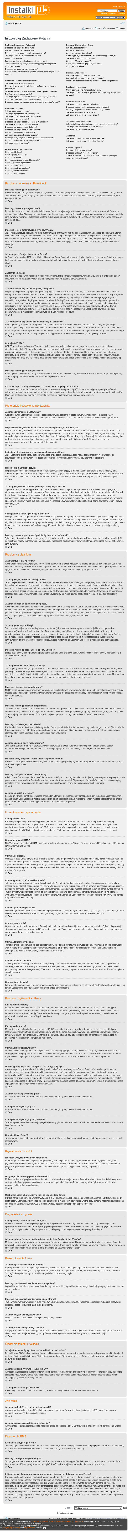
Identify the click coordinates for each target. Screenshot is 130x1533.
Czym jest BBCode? (13, 152)
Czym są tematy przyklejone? (17, 168)
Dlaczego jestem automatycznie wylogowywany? (25, 53)
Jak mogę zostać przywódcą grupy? (81, 58)
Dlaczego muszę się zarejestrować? (20, 50)
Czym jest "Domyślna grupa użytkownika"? (84, 64)
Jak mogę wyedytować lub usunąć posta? (22, 114)
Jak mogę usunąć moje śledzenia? (80, 129)
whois (50, 1483)
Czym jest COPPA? (13, 66)
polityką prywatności (11, 1528)
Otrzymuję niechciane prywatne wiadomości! (84, 78)
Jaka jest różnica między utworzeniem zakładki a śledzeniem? (92, 124)
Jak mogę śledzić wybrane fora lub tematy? (84, 127)
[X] (44, 1528)
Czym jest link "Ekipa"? (75, 66)
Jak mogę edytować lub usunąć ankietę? (22, 124)
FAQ (100, 28)
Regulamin (89, 28)
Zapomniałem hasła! (13, 58)
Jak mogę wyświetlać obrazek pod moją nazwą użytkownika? (30, 97)
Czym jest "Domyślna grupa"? (78, 61)
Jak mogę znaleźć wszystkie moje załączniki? (85, 141)
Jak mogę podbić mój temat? (17, 143)
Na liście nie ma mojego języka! (18, 94)
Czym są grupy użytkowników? (79, 53)
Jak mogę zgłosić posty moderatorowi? (21, 135)
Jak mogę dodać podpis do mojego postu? (23, 116)
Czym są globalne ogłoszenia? (18, 163)
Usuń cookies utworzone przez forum (71, 1518)
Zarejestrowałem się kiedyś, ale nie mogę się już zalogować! (30, 64)
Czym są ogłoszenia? (14, 165)
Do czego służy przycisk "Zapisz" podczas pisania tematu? (29, 138)
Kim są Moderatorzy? (75, 50)
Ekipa (51, 1518)
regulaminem (29, 1528)
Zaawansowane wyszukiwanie (112, 13)
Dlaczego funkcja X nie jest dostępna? (82, 153)
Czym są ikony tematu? (15, 173)
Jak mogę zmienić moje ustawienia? (20, 83)
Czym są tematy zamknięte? (17, 171)
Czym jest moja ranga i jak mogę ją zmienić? (24, 99)
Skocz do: (69, 1508)
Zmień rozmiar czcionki (122, 22)
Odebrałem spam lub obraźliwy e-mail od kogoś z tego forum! (92, 81)
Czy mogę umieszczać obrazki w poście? (22, 160)
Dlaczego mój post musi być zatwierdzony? (23, 140)
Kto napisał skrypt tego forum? (79, 150)
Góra (10, 201)
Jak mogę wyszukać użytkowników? (81, 112)
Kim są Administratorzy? (76, 48)
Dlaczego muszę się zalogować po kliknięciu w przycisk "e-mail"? (32, 102)
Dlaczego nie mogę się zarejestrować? (21, 69)
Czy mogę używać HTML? (16, 155)
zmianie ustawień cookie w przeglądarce (66, 1521)
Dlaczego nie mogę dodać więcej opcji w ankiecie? (26, 122)
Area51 (54, 1464)
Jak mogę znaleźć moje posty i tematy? (82, 115)
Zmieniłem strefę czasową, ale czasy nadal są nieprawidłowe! (31, 91)
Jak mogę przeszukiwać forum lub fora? (83, 104)
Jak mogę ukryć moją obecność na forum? (23, 56)
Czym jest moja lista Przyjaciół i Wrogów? (83, 90)
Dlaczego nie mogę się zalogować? (20, 48)
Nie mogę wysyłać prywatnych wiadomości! (84, 75)
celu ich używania (40, 1521)
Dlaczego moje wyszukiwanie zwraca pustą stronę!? (88, 110)
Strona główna (14, 23)
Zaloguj (122, 28)
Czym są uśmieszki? (13, 157)
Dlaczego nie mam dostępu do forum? (21, 127)
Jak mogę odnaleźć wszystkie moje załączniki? (86, 138)
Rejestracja (110, 28)
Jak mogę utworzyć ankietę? (17, 119)
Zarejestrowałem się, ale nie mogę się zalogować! (26, 61)
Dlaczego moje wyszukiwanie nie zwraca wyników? (87, 107)
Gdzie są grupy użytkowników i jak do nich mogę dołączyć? (91, 56)
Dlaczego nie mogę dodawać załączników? (23, 130)
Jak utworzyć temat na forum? (17, 111)
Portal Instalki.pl (119, 6)
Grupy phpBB (94, 1445)
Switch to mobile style (65, 1513)
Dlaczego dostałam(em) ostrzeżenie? (21, 132)
